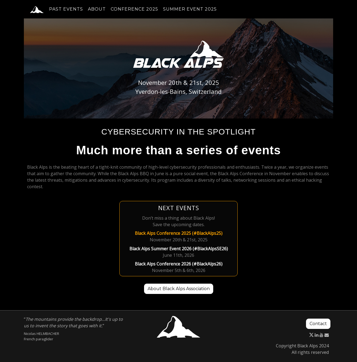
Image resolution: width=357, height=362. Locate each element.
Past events (66, 12)
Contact (318, 323)
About (97, 12)
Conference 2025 (134, 12)
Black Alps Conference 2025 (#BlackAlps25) (178, 233)
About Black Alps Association (179, 288)
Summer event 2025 (190, 12)
